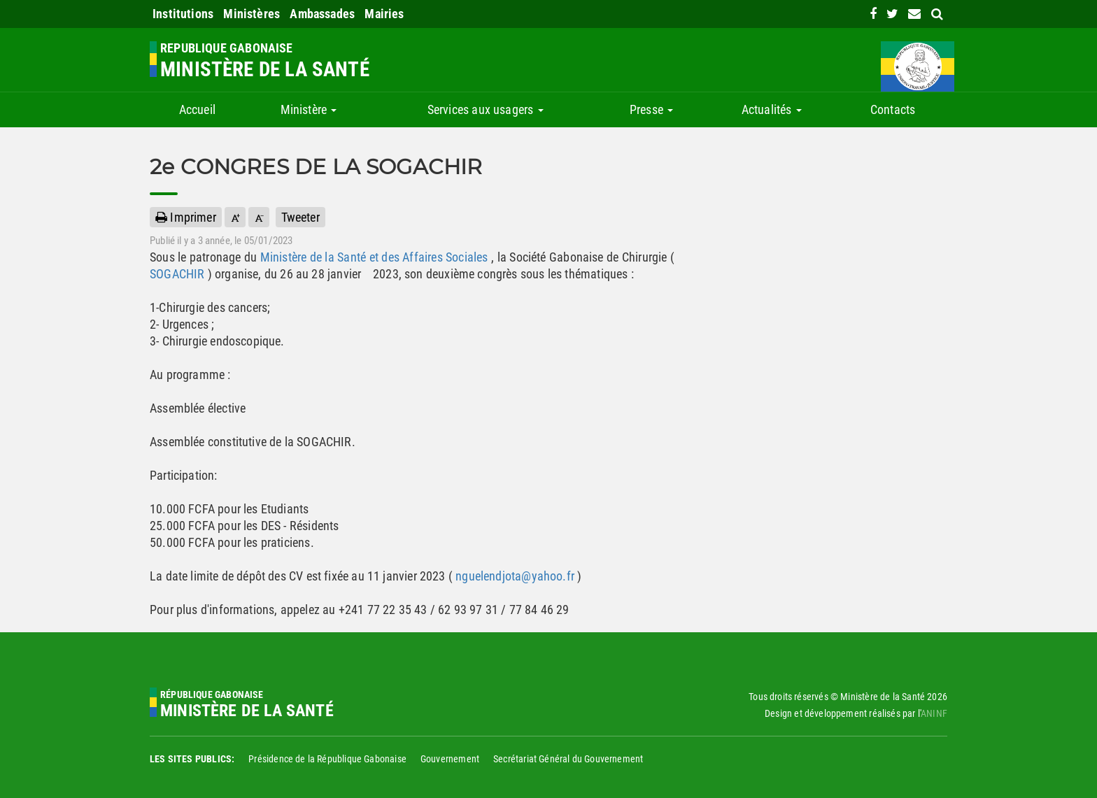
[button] (235, 217)
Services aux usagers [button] (485, 109)
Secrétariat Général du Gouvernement (568, 758)
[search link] (937, 13)
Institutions (183, 13)
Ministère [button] (309, 109)
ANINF (934, 713)
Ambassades (322, 13)
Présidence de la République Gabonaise (327, 758)
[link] (873, 13)
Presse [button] (651, 109)
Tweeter (300, 217)
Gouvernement (449, 758)
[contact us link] (914, 13)
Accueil (197, 109)
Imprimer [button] (185, 217)
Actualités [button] (772, 109)
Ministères (251, 13)
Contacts (892, 109)
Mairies (384, 13)
